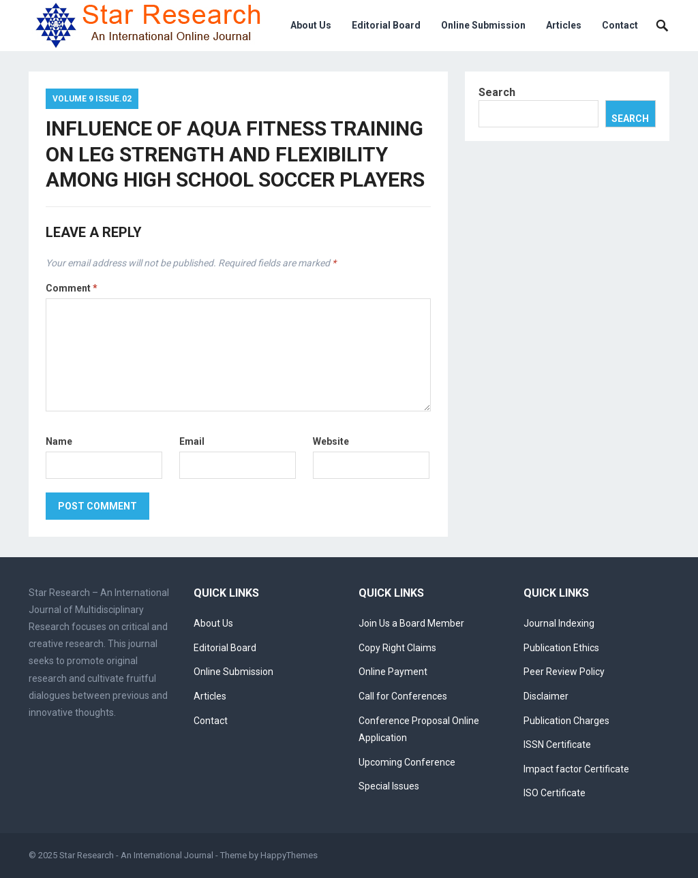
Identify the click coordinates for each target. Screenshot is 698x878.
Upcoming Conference (407, 762)
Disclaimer (546, 696)
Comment (71, 288)
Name (59, 441)
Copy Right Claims (397, 647)
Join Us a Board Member (411, 623)
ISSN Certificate (557, 744)
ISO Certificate (555, 792)
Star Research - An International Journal (136, 855)
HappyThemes (289, 855)
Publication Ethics (561, 647)
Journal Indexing (559, 623)
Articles (563, 25)
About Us (310, 25)
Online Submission (483, 25)
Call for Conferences (403, 696)
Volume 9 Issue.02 (92, 99)
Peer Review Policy (564, 671)
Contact (620, 25)
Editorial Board (386, 25)
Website (331, 441)
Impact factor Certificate (576, 769)
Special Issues (389, 786)
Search (497, 92)
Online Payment (393, 671)
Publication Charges (566, 720)
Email (191, 441)
